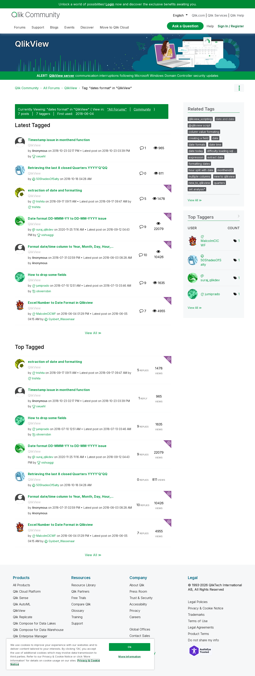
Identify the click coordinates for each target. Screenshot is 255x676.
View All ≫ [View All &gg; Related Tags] (195, 200)
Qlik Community (27, 88)
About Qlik (136, 585)
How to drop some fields (47, 275)
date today (196, 151)
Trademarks (196, 615)
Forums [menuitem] (20, 27)
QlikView (32, 43)
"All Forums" (117, 109)
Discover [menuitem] (87, 27)
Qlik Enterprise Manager (30, 636)
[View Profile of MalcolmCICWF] (46, 313)
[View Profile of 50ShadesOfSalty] (47, 179)
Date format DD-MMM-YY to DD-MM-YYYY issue (67, 218)
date (215, 138)
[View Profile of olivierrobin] (43, 291)
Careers (135, 617)
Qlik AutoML (21, 604)
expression (196, 157)
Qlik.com (198, 15)
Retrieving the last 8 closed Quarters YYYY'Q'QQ (67, 168)
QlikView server (61, 76)
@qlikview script (199, 125)
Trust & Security (141, 598)
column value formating (204, 131)
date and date (225, 119)
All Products (21, 585)
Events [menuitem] (69, 27)
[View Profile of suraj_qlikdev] (44, 229)
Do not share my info (204, 640)
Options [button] (239, 88)
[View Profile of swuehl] (40, 156)
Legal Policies (198, 602)
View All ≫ (93, 333)
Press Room (138, 591)
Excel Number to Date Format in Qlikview (60, 303)
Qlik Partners (80, 591)
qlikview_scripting (200, 119)
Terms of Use (198, 621)
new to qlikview (224, 176)
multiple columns (199, 176)
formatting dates (199, 163)
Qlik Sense (20, 598)
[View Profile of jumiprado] (42, 285)
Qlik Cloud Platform (27, 591)
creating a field (198, 138)
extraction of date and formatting (55, 190)
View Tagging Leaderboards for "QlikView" (213, 216)
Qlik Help (237, 15)
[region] (80, 654)
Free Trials (78, 598)
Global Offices (139, 629)
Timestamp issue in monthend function (59, 140)
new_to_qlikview (199, 183)
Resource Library (83, 585)
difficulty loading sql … (221, 151)
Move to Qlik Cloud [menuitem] (114, 27)
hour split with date (201, 170)
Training (76, 617)
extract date (215, 157)
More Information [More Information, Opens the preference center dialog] (129, 656)
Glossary (77, 611)
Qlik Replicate (22, 617)
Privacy (134, 611)
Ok (129, 646)
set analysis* (197, 189)
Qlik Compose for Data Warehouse (38, 630)
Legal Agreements (201, 627)
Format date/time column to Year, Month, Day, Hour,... (71, 247)
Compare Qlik (81, 604)
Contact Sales (139, 636)
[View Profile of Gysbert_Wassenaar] (62, 319)
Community (142, 109)
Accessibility (138, 604)
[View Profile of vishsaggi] (47, 235)
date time (215, 144)
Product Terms (198, 634)
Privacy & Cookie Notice (205, 608)
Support (77, 623)
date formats (197, 144)
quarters (219, 183)
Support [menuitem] (37, 27)
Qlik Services (217, 15)
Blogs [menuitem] (54, 27)
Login (110, 4)
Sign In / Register (231, 26)
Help (210, 26)
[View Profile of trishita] (40, 201)
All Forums (51, 88)
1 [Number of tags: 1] (239, 241)
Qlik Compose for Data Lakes (34, 623)
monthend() (225, 170)
